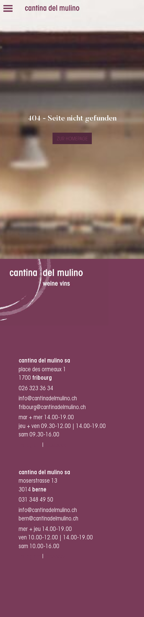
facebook (56, 445)
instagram (30, 445)
